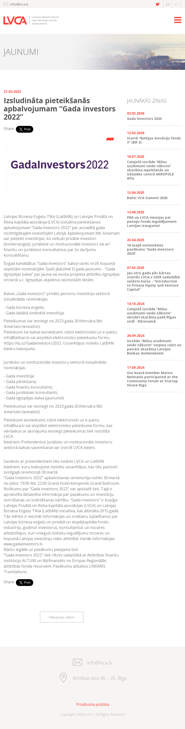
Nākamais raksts (62, 617)
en (177, 4)
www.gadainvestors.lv (23, 544)
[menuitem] (92, 704)
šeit (74, 549)
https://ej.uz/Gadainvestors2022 (32, 343)
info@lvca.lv (19, 4)
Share (9, 128)
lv (168, 4)
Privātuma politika (92, 704)
